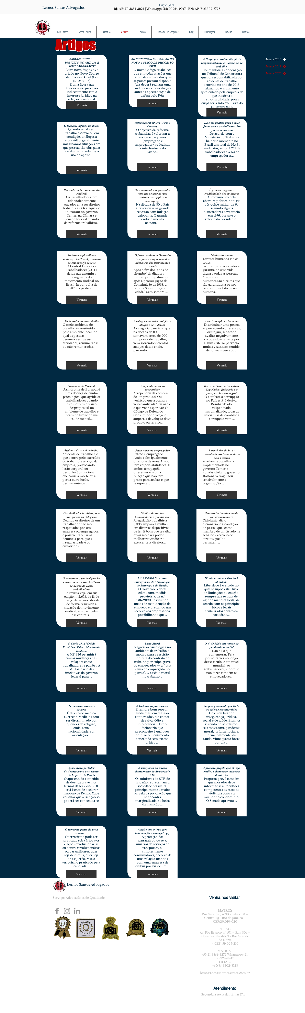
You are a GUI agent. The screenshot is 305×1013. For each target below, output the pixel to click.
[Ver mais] (81, 105)
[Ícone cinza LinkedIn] (77, 911)
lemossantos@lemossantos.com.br (225, 973)
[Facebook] (57, 911)
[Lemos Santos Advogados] (63, 7)
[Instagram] (67, 911)
